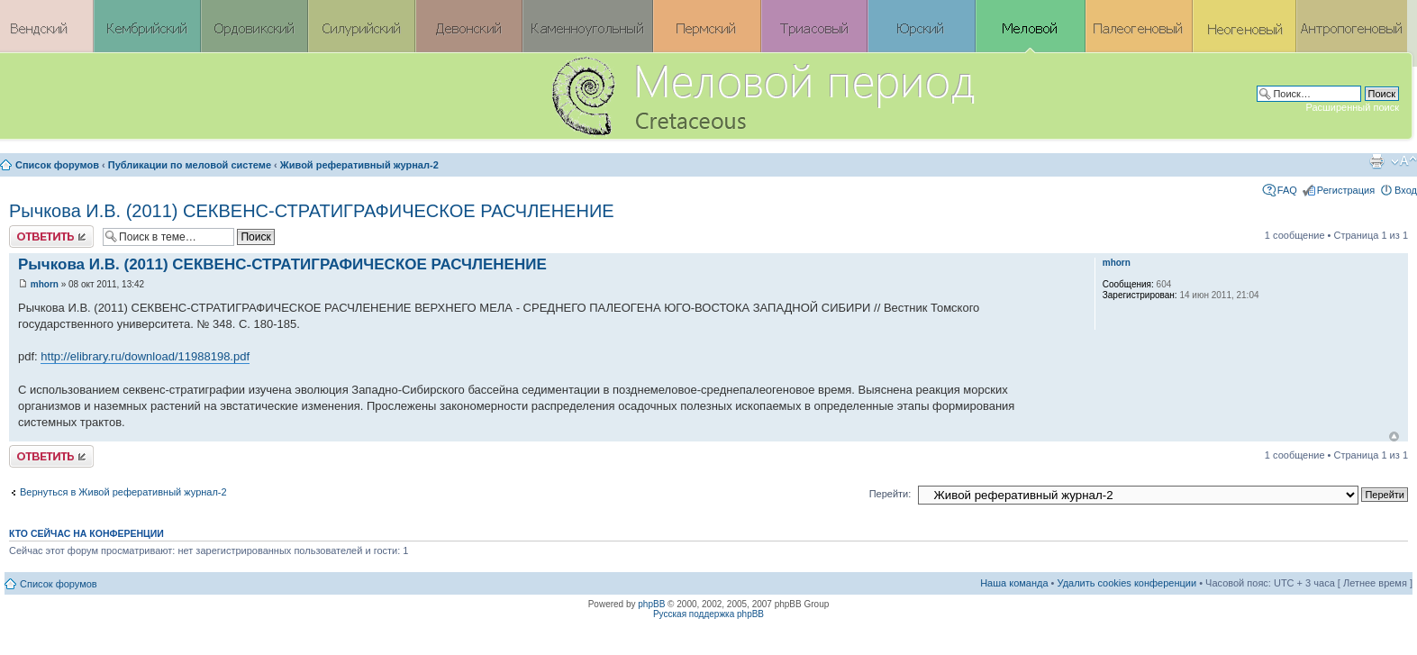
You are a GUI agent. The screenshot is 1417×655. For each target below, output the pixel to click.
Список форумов (57, 164)
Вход (1405, 190)
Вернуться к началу (1394, 436)
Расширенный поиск (1352, 107)
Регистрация (1346, 190)
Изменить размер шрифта (1404, 161)
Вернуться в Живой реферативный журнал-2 (123, 492)
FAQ (1287, 190)
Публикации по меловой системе (189, 164)
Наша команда (1014, 583)
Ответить (51, 236)
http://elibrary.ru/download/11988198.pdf (145, 356)
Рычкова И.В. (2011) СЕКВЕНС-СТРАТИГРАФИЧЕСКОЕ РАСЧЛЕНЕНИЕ (311, 211)
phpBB (651, 604)
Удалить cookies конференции (1127, 583)
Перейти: (890, 493)
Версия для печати (1376, 161)
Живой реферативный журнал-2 (359, 164)
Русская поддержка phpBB (708, 614)
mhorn (45, 284)
